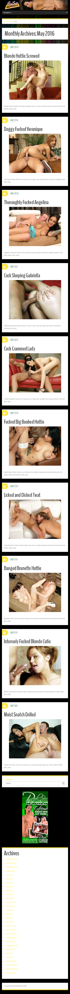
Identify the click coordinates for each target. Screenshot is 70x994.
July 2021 (9, 875)
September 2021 (12, 867)
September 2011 (12, 945)
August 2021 (10, 871)
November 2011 (11, 938)
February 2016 (11, 902)
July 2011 (9, 953)
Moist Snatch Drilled (20, 715)
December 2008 (11, 965)
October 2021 (11, 863)
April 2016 (9, 894)
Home (6, 21)
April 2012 (9, 918)
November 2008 (11, 969)
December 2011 (11, 934)
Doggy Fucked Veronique (24, 129)
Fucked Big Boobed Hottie (25, 422)
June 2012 (9, 910)
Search (9, 779)
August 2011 (10, 949)
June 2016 (9, 887)
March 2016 (10, 898)
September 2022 (12, 859)
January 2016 (11, 906)
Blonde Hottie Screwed (22, 56)
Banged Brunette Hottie (24, 568)
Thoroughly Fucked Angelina (27, 202)
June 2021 (9, 879)
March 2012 (10, 922)
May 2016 (9, 891)
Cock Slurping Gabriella (22, 275)
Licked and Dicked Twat (23, 495)
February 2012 (11, 926)
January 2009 (11, 961)
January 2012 (11, 930)
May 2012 (9, 914)
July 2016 (9, 883)
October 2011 (11, 942)
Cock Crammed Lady (20, 349)
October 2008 (11, 973)
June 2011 (9, 957)
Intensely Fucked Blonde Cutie (28, 641)
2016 (11, 21)
